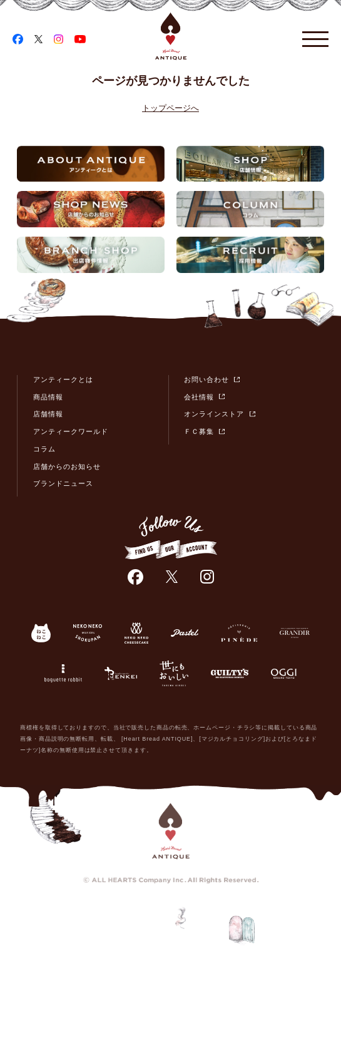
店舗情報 (48, 414)
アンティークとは (63, 379)
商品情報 (48, 397)
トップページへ (170, 108)
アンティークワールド (71, 431)
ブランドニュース (63, 483)
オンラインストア (214, 414)
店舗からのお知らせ (67, 466)
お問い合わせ (206, 379)
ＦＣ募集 (199, 431)
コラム (44, 449)
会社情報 (199, 397)
